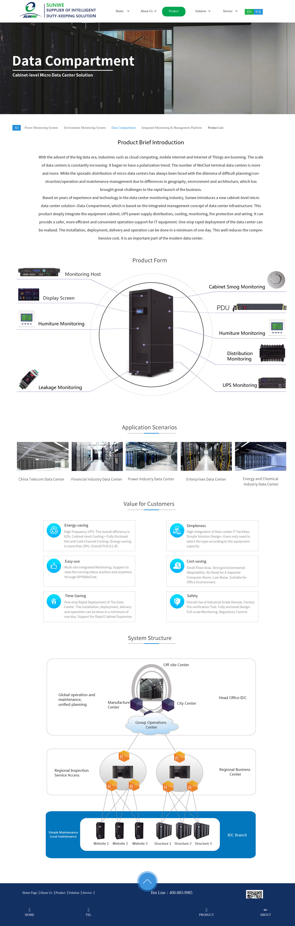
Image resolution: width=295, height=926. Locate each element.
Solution (74, 892)
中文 (258, 12)
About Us (46, 892)
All (17, 127)
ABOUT (265, 912)
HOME (29, 912)
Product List (215, 127)
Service (87, 892)
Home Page (30, 892)
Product (60, 892)
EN (249, 12)
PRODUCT (206, 912)
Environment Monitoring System (84, 127)
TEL (88, 912)
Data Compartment (124, 127)
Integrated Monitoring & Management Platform (172, 127)
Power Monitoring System (41, 127)
